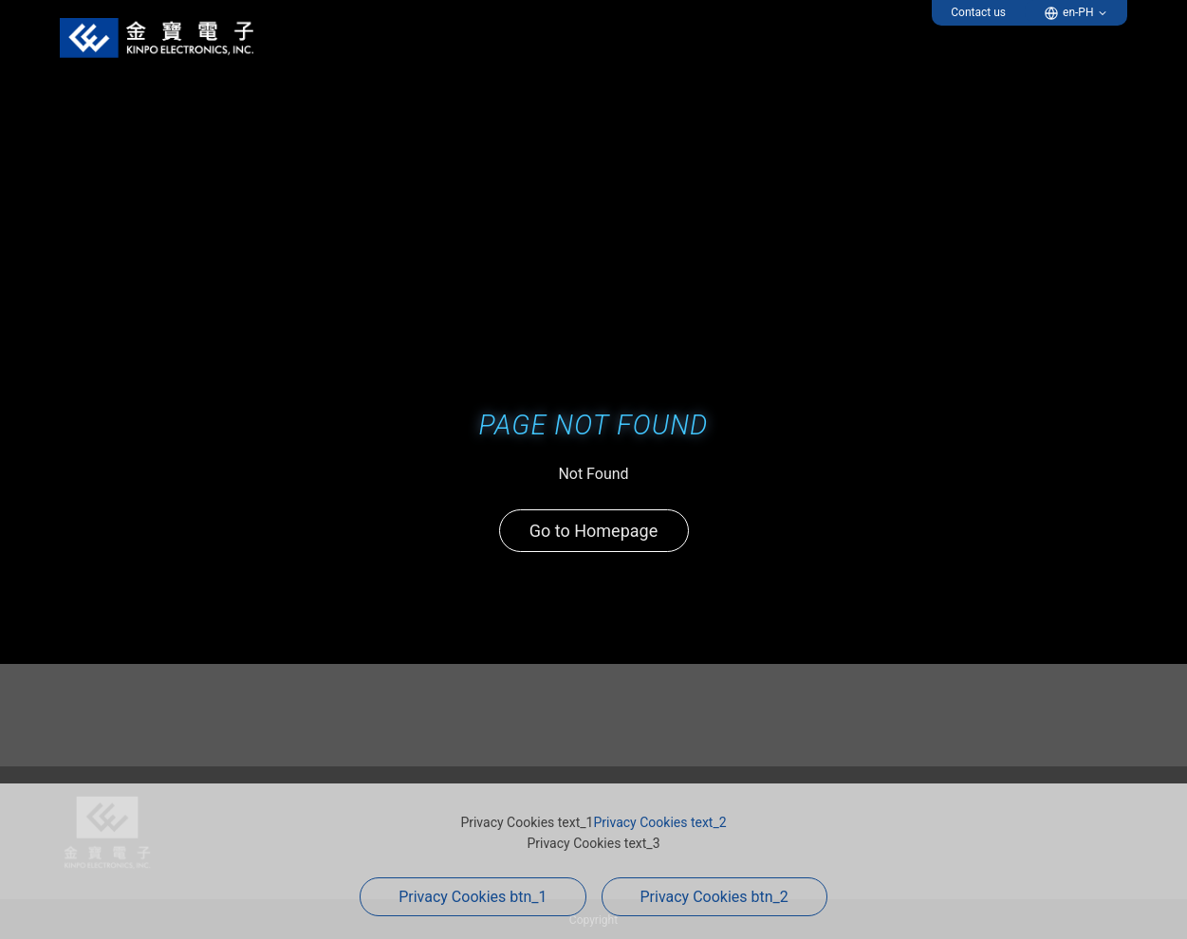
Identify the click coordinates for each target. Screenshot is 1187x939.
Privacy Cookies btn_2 (714, 897)
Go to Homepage (593, 531)
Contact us (978, 12)
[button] (1076, 13)
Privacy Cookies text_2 (660, 822)
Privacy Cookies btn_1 (473, 897)
